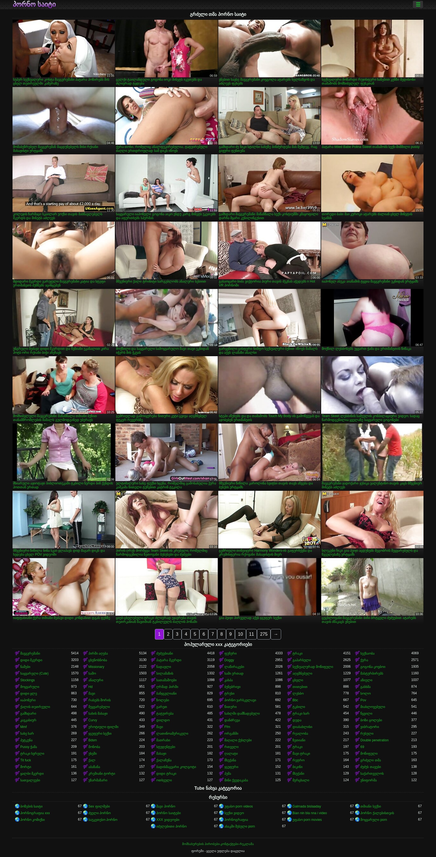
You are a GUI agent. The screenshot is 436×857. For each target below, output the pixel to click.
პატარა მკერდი (168, 660)
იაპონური (28, 700)
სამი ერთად (234, 673)
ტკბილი (299, 707)
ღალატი (231, 754)
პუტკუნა (26, 740)
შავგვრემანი (30, 653)
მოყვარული (29, 687)
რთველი (231, 747)
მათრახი (163, 740)
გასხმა (365, 687)
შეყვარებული (99, 707)
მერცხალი (301, 780)
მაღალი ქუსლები (238, 740)
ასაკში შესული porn (239, 826)
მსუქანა (230, 760)
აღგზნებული (302, 673)
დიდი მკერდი (31, 660)
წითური (230, 707)
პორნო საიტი (34, 4)
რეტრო (298, 760)
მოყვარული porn (373, 820)
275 (263, 634)
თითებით (300, 687)
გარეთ (161, 707)
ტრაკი (298, 653)
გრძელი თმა (370, 760)
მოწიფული (369, 754)
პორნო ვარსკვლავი (240, 700)
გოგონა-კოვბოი (372, 667)
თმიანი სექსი (370, 806)
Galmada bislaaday (307, 806)
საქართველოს (372, 774)
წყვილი (366, 713)
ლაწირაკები (234, 667)
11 (251, 634)
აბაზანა (94, 767)
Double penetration (374, 740)
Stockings (27, 680)
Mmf (23, 727)
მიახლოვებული (372, 707)
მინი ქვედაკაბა (236, 780)
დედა (297, 720)
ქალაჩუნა (164, 760)
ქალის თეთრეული (35, 707)
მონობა (94, 747)
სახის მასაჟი (98, 713)
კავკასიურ (28, 720)
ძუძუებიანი (164, 653)
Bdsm (92, 740)
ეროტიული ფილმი (103, 727)
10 (240, 634)
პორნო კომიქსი (32, 820)
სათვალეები (30, 780)
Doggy (229, 660)
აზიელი (366, 680)
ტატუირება (165, 713)
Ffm (227, 727)
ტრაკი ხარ (301, 713)
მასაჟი (161, 754)
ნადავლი (163, 667)
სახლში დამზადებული (242, 713)
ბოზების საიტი (31, 806)
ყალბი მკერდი (32, 774)
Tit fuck (25, 760)
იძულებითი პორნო (171, 826)
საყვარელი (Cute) (34, 673)
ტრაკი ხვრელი (32, 754)
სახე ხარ (27, 733)
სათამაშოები (166, 680)
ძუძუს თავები (370, 767)
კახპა (228, 680)
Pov (363, 700)
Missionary (96, 667)
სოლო (365, 693)
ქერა (364, 660)
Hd (90, 687)
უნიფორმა (368, 780)
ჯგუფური (231, 767)
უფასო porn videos (238, 806)
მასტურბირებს (371, 673)
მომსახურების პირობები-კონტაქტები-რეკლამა (218, 844)
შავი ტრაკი (301, 754)
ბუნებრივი (232, 687)
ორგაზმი (231, 733)
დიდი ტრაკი (166, 774)
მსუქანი (298, 774)
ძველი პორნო (99, 813)
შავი (91, 693)
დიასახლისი (302, 727)
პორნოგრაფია (236, 820)
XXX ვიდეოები (167, 820)
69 (362, 747)
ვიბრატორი (369, 727)
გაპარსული (302, 660)
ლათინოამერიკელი (172, 733)
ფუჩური (230, 653)
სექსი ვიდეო (234, 813)
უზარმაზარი (97, 780)
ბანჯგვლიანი (166, 693)
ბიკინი (298, 767)
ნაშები (25, 667)
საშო (92, 673)
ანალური (95, 680)
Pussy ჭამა (28, 747)
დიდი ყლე (28, 693)
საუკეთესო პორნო (102, 820)
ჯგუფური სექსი (100, 733)
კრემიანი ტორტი (101, 774)
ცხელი (298, 680)
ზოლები (162, 700)
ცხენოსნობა (97, 660)
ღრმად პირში (167, 687)
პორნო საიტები (168, 813)
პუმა (227, 774)
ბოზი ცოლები (371, 720)
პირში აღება (98, 653)
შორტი (25, 767)
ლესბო (298, 693)
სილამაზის (164, 673)
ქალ (91, 760)
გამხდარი (28, 713)
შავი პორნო (165, 806)
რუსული (366, 733)
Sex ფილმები (99, 806)
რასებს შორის (99, 700)
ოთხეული (164, 780)
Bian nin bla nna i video (310, 813)
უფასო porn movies (307, 820)
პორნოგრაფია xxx (35, 813)
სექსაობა (367, 653)
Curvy (92, 720)
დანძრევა (232, 720)
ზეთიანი (299, 740)
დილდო (163, 720)
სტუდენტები (165, 747)
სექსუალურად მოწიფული (313, 667)
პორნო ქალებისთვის (377, 813)
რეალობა (300, 733)
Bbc (295, 700)
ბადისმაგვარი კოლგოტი (176, 767)
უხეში (92, 754)
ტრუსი (229, 693)
